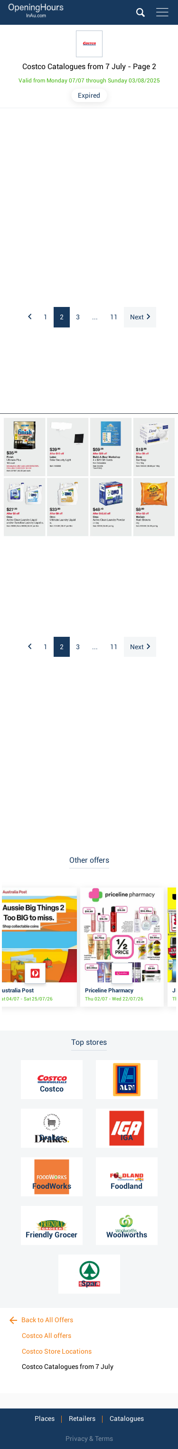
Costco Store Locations (57, 1351)
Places (45, 1418)
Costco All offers (46, 1335)
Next (140, 317)
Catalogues (127, 1418)
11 (114, 317)
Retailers (82, 1418)
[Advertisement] (89, 208)
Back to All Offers (41, 1320)
